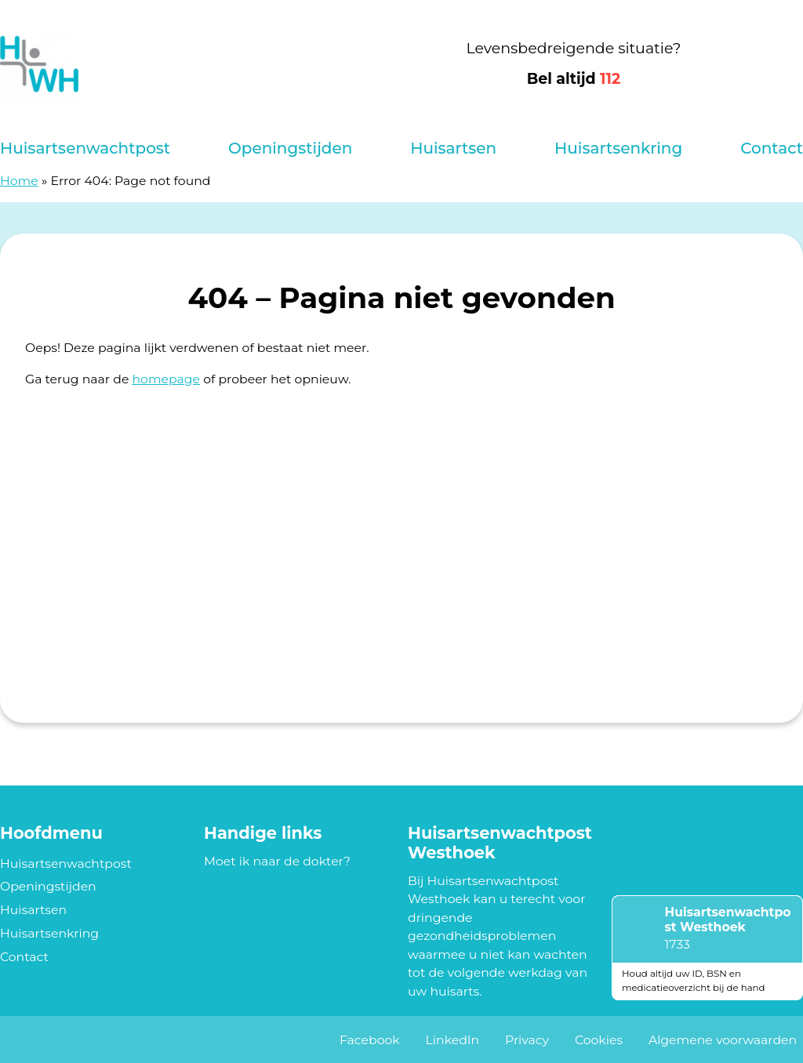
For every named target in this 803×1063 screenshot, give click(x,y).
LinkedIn (453, 1039)
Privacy (527, 1039)
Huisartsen (453, 148)
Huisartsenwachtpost (85, 148)
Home (19, 180)
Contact (771, 148)
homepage (166, 379)
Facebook (370, 1039)
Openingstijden (290, 148)
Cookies (599, 1039)
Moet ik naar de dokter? (277, 861)
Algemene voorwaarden (723, 1039)
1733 (677, 944)
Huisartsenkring (618, 148)
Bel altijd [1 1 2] (574, 79)
